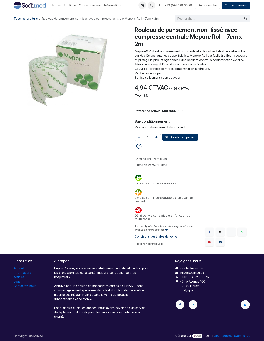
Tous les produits (26, 18)
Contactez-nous (236, 5)
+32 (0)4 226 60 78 (175, 5)
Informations (23, 272)
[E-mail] (220, 242)
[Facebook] (209, 232)
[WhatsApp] (242, 232)
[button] (151, 5)
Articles (19, 277)
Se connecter (207, 5)
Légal (17, 281)
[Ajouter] (156, 137)
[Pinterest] (209, 242)
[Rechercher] (245, 18)
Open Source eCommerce (232, 336)
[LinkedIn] (231, 232)
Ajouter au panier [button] (180, 137)
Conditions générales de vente (156, 236)
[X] (220, 232)
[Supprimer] (139, 137)
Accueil (19, 268)
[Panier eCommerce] (142, 5)
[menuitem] (56, 5)
